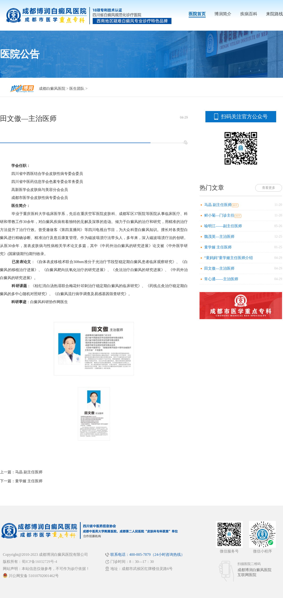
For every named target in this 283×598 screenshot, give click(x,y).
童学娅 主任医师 (28, 481)
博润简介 (222, 14)
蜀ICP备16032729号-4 (39, 562)
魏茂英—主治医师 (219, 237)
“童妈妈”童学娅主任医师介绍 (228, 258)
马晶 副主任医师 (28, 472)
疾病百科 (248, 14)
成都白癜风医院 (52, 89)
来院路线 (274, 14)
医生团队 (76, 89)
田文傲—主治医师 (219, 268)
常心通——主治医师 (221, 279)
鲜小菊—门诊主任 (219, 215)
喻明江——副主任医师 (223, 226)
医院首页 (197, 14)
